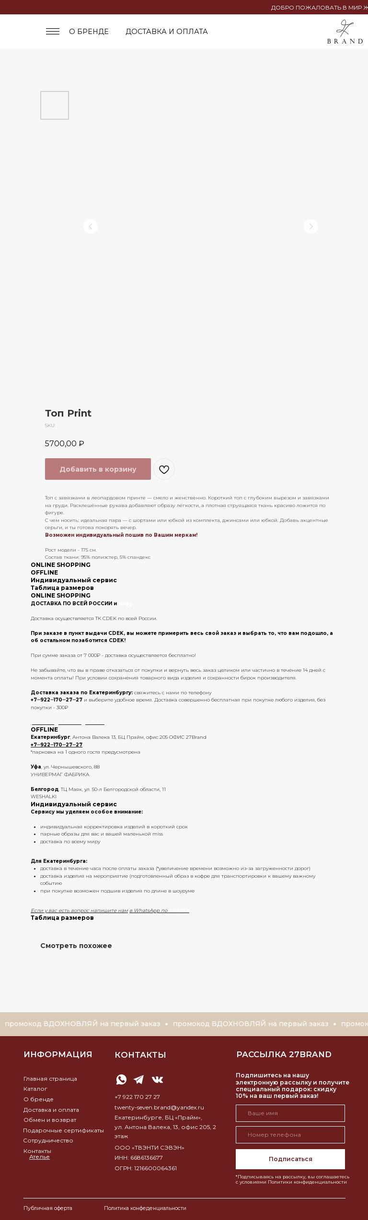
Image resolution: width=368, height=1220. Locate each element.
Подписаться (290, 1159)
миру (125, 603)
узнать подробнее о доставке (67, 722)
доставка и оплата (167, 31)
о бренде (89, 31)
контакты (140, 1055)
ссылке (179, 910)
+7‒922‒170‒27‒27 (56, 700)
